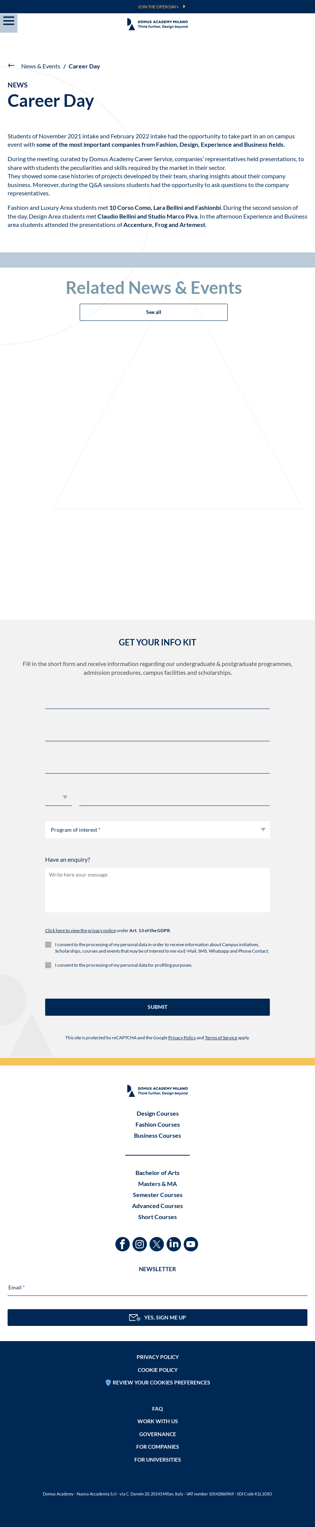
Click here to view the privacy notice (80, 930)
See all (153, 312)
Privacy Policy (182, 1037)
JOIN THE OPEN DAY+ (158, 6)
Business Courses (157, 1135)
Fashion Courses (157, 1124)
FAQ (157, 1408)
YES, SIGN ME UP (157, 1317)
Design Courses (158, 1113)
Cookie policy (158, 1370)
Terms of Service (221, 1037)
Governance (157, 1434)
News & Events (40, 66)
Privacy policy (158, 1357)
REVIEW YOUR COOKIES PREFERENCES (161, 1382)
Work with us (157, 1421)
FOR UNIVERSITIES (157, 1459)
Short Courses (157, 1216)
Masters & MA (157, 1183)
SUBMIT (157, 1007)
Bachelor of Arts (157, 1172)
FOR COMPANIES (157, 1446)
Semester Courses (158, 1194)
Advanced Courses (157, 1205)
